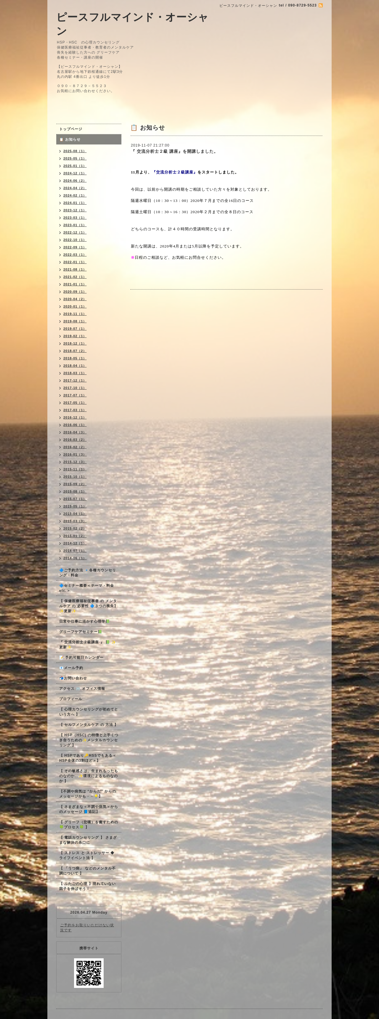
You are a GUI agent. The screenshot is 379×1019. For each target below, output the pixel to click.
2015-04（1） (75, 513)
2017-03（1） (75, 410)
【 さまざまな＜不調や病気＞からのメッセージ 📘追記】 (88, 809)
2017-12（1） (75, 380)
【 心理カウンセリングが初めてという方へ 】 (88, 711)
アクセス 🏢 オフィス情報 (82, 689)
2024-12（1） (75, 173)
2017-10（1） (75, 388)
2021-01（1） (75, 284)
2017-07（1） (75, 395)
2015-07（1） (75, 499)
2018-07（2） (75, 351)
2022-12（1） (75, 232)
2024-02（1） (75, 195)
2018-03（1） (75, 373)
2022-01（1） (75, 262)
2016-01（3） (75, 454)
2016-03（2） (75, 439)
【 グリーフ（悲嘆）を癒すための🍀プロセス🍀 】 (88, 824)
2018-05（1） (75, 358)
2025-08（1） (75, 151)
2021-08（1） (75, 269)
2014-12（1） (75, 543)
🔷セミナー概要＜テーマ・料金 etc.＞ (86, 588)
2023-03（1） (75, 217)
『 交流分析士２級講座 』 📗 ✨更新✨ (87, 644)
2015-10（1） (75, 476)
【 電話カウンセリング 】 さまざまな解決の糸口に (88, 840)
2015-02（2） (75, 528)
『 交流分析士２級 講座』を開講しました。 (174, 151)
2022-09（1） (75, 247)
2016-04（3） (75, 432)
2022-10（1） (75, 240)
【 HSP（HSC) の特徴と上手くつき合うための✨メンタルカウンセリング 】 (88, 740)
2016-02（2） (75, 447)
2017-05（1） (75, 402)
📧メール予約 (71, 668)
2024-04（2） (75, 188)
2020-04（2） (75, 299)
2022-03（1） (75, 254)
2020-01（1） (75, 306)
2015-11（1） (75, 469)
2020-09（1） (75, 291)
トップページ (70, 129)
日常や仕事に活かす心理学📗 (84, 621)
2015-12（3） (75, 462)
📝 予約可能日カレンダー (81, 657)
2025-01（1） (75, 166)
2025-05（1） (75, 158)
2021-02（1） (75, 277)
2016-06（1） (75, 425)
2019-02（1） (75, 336)
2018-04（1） (75, 365)
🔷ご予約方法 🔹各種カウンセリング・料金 (87, 572)
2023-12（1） (75, 210)
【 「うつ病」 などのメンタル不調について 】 (87, 870)
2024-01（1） (75, 203)
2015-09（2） (75, 484)
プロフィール (70, 699)
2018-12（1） (75, 343)
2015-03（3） (75, 521)
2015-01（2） (75, 536)
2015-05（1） (75, 506)
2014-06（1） (75, 558)
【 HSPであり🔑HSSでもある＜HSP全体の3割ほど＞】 (87, 758)
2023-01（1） (75, 225)
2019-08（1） (75, 321)
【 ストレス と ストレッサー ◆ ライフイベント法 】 (86, 855)
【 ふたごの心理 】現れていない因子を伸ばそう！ (87, 886)
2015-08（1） (75, 491)
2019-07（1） (75, 328)
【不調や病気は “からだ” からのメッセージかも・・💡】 (87, 793)
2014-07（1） (75, 550)
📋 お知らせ (71, 139)
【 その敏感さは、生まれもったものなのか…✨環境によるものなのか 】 (88, 776)
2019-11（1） (75, 314)
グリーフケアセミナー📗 (80, 632)
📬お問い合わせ (73, 678)
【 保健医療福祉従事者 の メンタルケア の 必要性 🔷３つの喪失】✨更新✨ (88, 606)
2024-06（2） (75, 180)
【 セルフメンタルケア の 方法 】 (88, 725)
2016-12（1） (75, 417)
